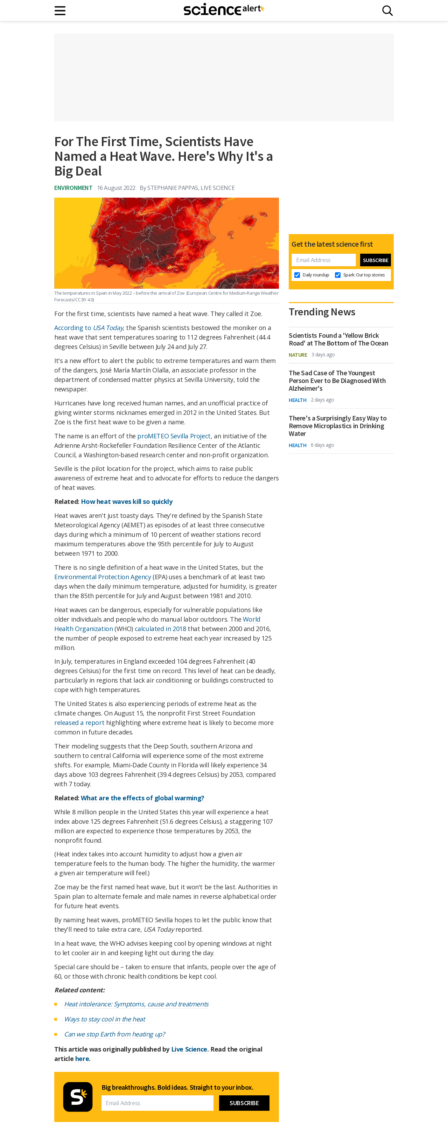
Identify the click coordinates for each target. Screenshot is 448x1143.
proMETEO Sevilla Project (173, 436)
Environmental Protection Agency (102, 577)
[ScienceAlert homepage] (224, 10)
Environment (73, 188)
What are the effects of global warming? (142, 798)
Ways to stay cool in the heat (104, 1019)
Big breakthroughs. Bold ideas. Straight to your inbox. (177, 1087)
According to (88, 327)
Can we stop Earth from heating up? (114, 1034)
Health (298, 399)
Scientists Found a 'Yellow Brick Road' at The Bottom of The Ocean (338, 339)
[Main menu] (60, 11)
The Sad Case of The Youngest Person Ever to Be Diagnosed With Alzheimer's (337, 380)
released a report (79, 722)
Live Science (189, 1049)
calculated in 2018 (160, 628)
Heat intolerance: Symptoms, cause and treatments (136, 1004)
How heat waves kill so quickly (126, 501)
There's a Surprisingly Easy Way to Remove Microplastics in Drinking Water (337, 425)
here (82, 1058)
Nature (298, 354)
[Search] (388, 11)
